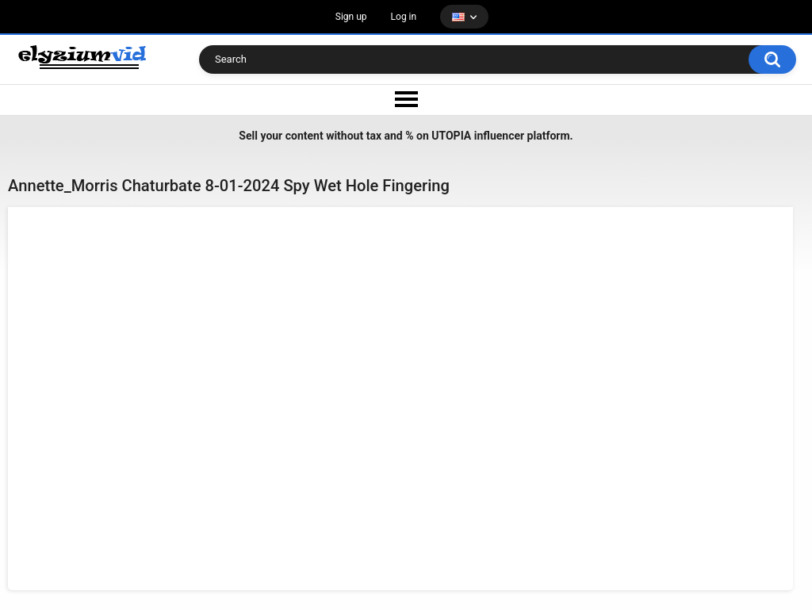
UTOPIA (451, 135)
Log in (404, 16)
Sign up (351, 16)
